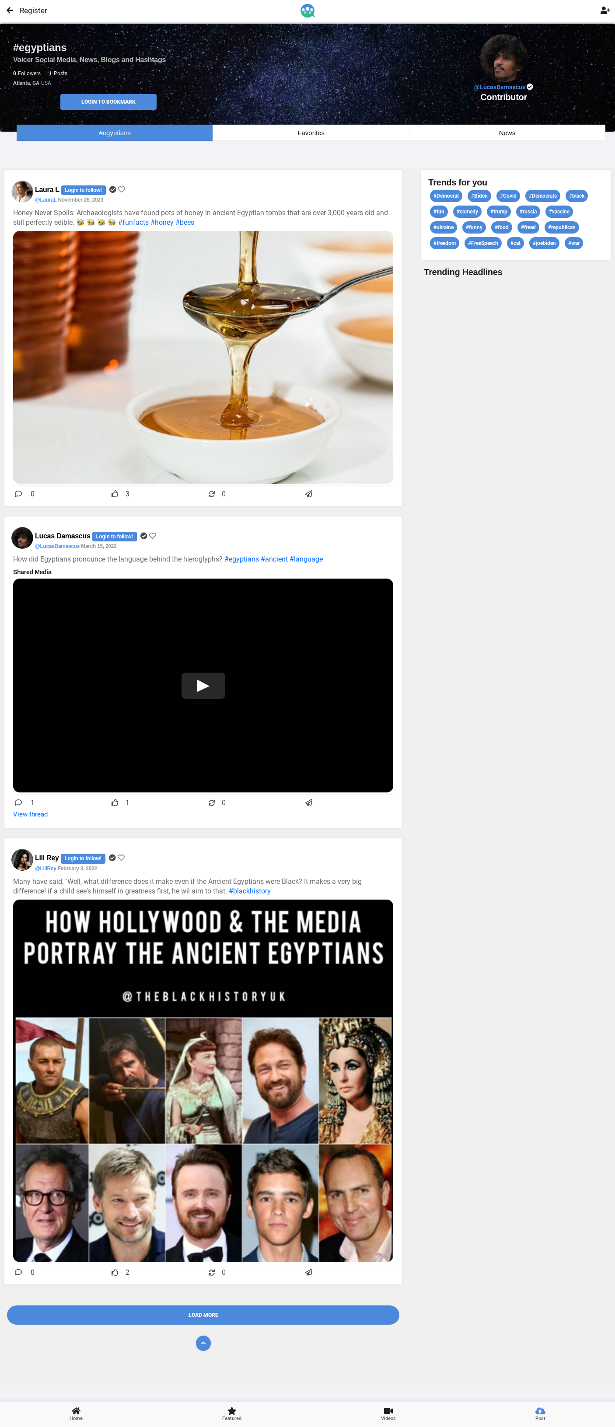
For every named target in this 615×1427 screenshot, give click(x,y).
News (507, 132)
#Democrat (446, 196)
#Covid (508, 196)
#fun (438, 212)
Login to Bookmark (108, 102)
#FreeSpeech (483, 243)
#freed (528, 227)
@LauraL (45, 200)
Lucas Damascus (63, 536)
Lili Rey (48, 858)
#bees (184, 222)
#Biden (479, 196)
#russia (528, 212)
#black (576, 196)
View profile (516, 716)
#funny (474, 227)
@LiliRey (45, 868)
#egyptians (115, 132)
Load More (203, 1315)
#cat (515, 243)
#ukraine (443, 227)
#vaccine (559, 212)
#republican (562, 227)
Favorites (311, 132)
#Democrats (543, 196)
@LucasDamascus (57, 546)
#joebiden (544, 243)
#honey (162, 222)
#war (574, 243)
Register (29, 10)
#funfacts (133, 222)
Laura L (48, 189)
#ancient (274, 559)
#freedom (444, 243)
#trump (498, 212)
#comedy (467, 212)
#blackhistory (250, 891)
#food (502, 227)
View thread (30, 814)
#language (306, 559)
